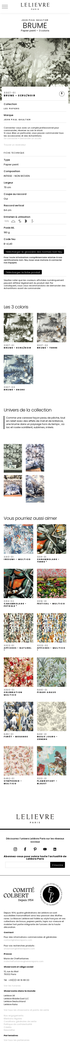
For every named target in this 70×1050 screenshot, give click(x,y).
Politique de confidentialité (18, 1024)
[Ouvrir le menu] (9, 7)
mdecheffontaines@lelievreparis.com (23, 961)
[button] (18, 331)
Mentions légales (13, 1018)
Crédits (8, 1027)
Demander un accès (30, 138)
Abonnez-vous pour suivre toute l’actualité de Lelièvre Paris (35, 857)
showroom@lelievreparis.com (19, 948)
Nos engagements (14, 1015)
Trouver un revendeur (15, 144)
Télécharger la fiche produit (23, 272)
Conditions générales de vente (20, 1021)
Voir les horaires (12, 985)
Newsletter (9, 1029)
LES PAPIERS (11, 108)
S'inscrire (57, 865)
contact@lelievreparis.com (18, 940)
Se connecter (11, 138)
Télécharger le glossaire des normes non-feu (34, 252)
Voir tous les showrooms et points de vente (26, 1009)
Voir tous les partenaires (16, 1040)
